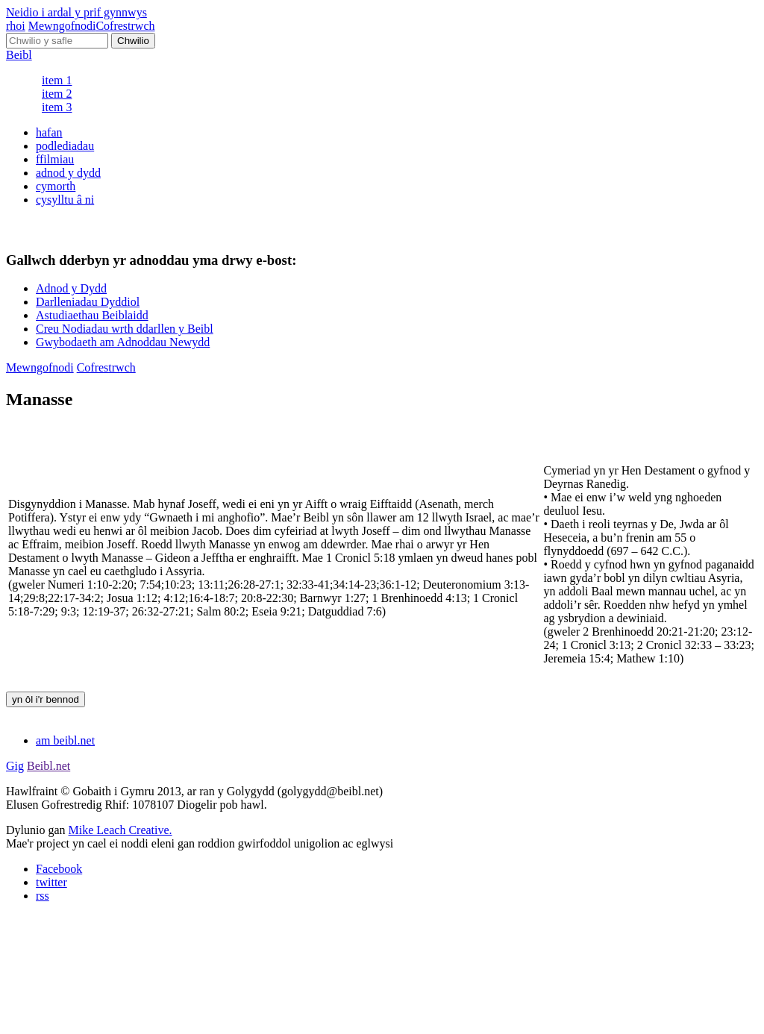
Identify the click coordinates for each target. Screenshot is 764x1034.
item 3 (57, 107)
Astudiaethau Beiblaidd (92, 315)
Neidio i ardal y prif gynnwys (76, 12)
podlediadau (65, 146)
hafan (49, 132)
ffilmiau (55, 159)
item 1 (57, 80)
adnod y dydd (68, 172)
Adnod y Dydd (71, 288)
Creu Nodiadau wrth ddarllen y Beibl (124, 328)
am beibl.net (65, 740)
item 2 (57, 93)
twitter (51, 882)
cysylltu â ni (65, 199)
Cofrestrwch (125, 25)
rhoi (15, 25)
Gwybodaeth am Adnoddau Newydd (123, 342)
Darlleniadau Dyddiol (88, 301)
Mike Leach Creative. (120, 830)
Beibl (19, 54)
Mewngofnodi (62, 25)
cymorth (55, 186)
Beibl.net (48, 765)
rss (42, 895)
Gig (15, 765)
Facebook (59, 868)
